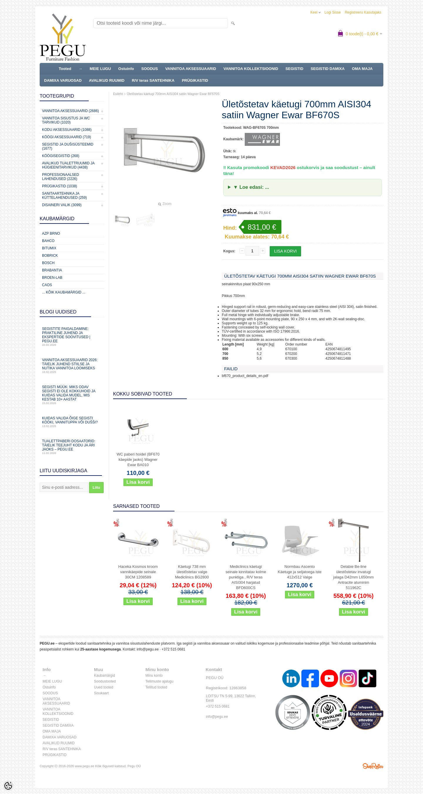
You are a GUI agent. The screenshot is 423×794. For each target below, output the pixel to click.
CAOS (47, 285)
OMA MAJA (362, 68)
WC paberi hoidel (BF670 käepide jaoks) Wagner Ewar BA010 (138, 459)
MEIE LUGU (100, 68)
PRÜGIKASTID (195, 80)
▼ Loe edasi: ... (251, 187)
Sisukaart (101, 693)
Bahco (48, 241)
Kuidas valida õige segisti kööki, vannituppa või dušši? (72, 422)
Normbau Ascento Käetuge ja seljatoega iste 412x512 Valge (300, 571)
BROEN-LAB (52, 278)
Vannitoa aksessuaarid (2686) (70, 111)
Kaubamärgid (104, 675)
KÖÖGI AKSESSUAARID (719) (66, 137)
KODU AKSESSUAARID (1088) (67, 130)
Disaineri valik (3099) (62, 205)
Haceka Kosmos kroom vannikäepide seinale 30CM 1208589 (138, 571)
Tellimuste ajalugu (159, 681)
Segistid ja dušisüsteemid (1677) (67, 146)
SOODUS (149, 68)
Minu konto (154, 675)
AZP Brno (51, 233)
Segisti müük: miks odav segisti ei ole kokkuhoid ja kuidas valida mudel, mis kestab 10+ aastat (72, 395)
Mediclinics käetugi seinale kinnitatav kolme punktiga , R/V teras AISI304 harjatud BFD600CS (246, 577)
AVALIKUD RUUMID (107, 80)
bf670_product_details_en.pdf (245, 376)
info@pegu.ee (148, 649)
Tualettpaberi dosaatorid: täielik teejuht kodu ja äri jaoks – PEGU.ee (72, 447)
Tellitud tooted (156, 687)
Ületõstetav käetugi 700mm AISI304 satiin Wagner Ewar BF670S (173, 94)
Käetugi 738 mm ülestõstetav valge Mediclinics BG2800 (192, 571)
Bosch (48, 263)
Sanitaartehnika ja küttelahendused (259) (64, 195)
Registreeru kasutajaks (363, 12)
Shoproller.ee (373, 766)
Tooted (65, 68)
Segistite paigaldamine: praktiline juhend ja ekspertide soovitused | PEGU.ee (72, 336)
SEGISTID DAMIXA (328, 68)
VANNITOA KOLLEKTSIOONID (251, 68)
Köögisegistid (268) (60, 156)
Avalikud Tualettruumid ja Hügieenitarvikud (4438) (68, 165)
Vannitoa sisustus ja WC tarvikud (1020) (66, 120)
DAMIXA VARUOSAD (63, 80)
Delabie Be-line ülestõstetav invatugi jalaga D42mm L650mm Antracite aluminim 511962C (353, 577)
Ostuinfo (126, 68)
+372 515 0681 (173, 649)
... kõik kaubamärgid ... (63, 292)
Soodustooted (105, 681)
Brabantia (52, 270)
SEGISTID (294, 68)
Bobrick (50, 255)
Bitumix (49, 248)
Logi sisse (333, 12)
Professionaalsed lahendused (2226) (60, 177)
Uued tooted (103, 687)
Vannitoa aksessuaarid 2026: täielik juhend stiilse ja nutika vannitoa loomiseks (72, 365)
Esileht (118, 94)
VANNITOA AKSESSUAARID (190, 68)
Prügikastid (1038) (59, 186)
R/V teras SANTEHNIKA (153, 80)
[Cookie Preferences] (8, 785)
